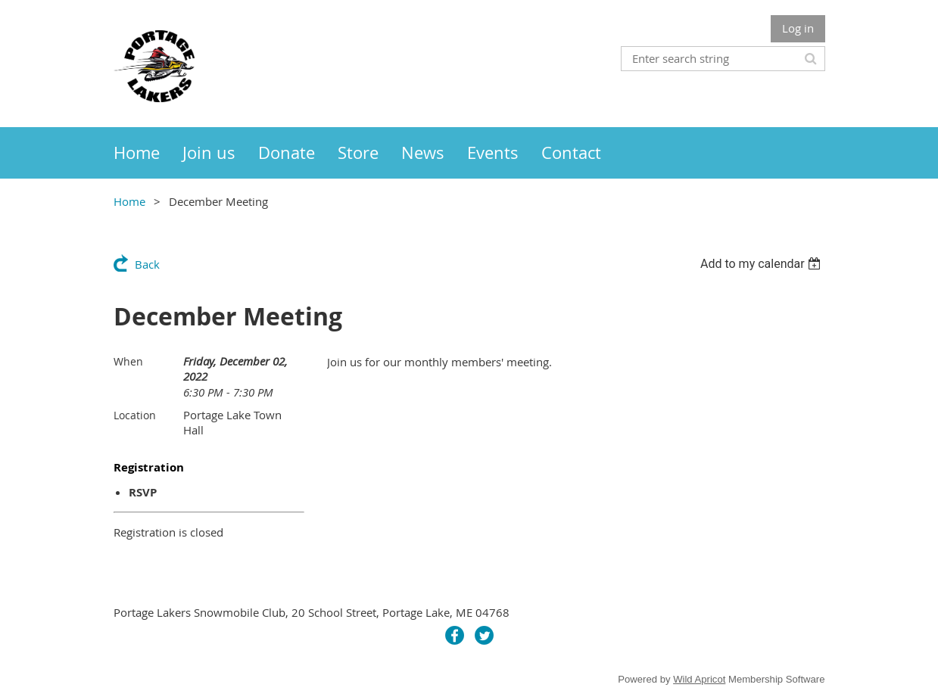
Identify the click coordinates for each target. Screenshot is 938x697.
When (128, 361)
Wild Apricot (699, 679)
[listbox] (762, 263)
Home (129, 201)
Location (135, 415)
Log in (798, 28)
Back (147, 264)
